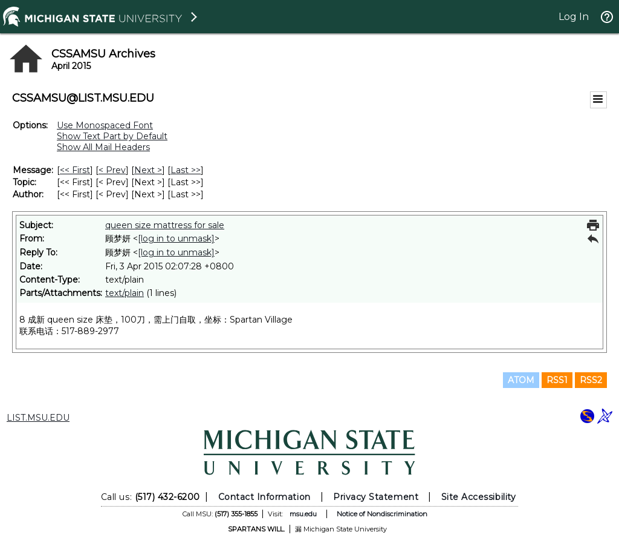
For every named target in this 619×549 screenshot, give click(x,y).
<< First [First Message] (75, 170)
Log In (574, 16)
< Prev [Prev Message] (112, 170)
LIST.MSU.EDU (38, 417)
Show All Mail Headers (103, 147)
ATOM (521, 380)
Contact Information (264, 496)
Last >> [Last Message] (185, 170)
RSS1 (557, 380)
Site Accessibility (478, 496)
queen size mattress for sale (164, 225)
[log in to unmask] (176, 238)
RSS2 (591, 380)
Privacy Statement (375, 496)
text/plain (124, 293)
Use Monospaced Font (105, 125)
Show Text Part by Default (112, 136)
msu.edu (303, 514)
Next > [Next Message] (148, 170)
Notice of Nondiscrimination (382, 514)
